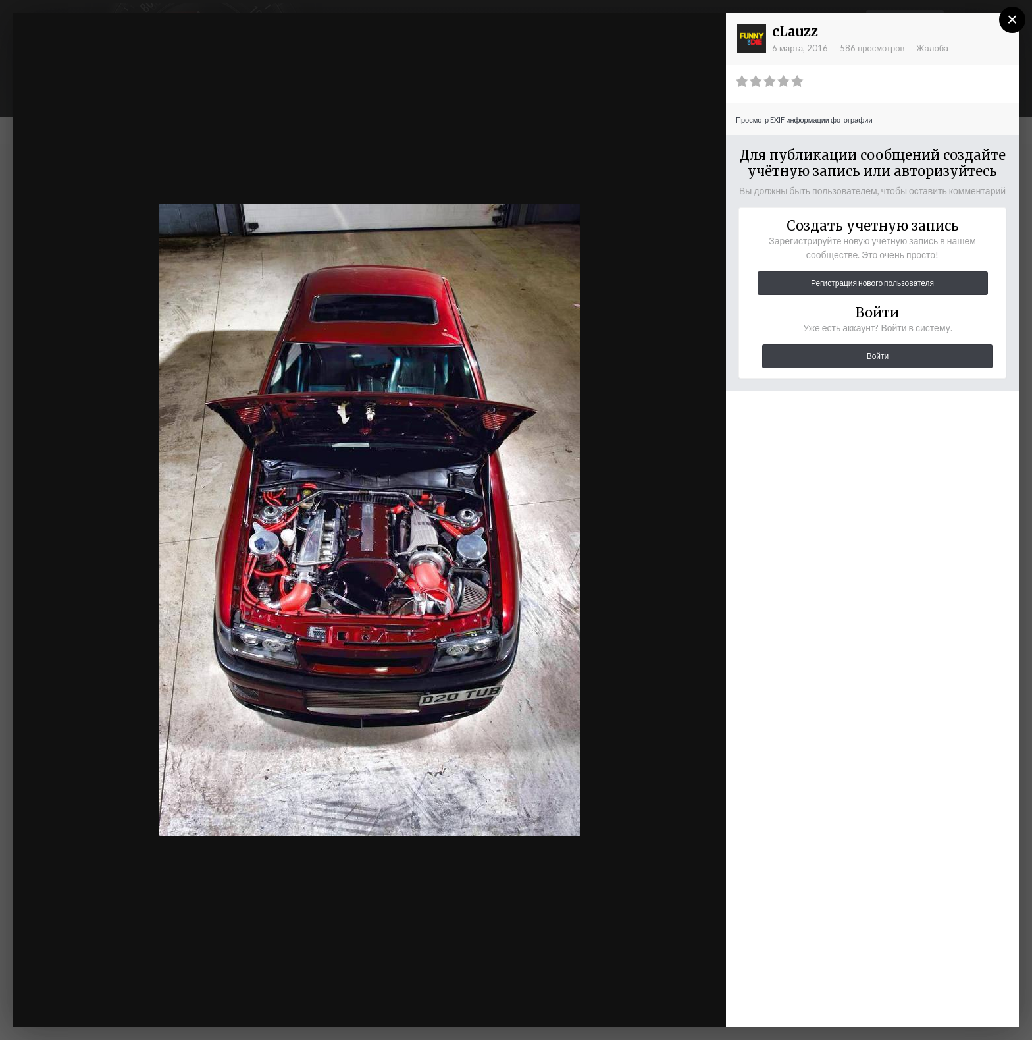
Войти (878, 356)
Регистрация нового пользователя (872, 283)
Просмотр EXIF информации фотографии (804, 119)
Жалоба (932, 48)
